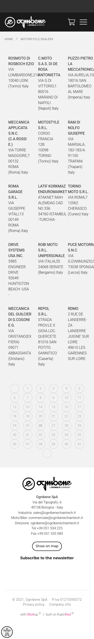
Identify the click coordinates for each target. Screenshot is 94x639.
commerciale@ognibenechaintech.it (55, 518)
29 (79, 425)
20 (40, 416)
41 (79, 444)
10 (66, 398)
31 (27, 435)
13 (27, 407)
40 (66, 444)
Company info (60, 604)
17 (79, 407)
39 (53, 444)
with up (30, 614)
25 (27, 425)
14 (40, 407)
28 (66, 425)
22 (66, 416)
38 (40, 444)
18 (14, 416)
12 (14, 407)
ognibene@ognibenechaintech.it (54, 523)
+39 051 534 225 (50, 528)
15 (53, 407)
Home (9, 39)
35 (79, 435)
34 (66, 435)
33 (53, 435)
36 (14, 444)
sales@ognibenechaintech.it (54, 513)
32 (40, 435)
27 (53, 425)
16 (66, 407)
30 (14, 435)
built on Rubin (60, 614)
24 (14, 425)
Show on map (47, 546)
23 (79, 416)
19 (27, 416)
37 (27, 444)
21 (53, 416)
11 (79, 398)
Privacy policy (34, 604)
